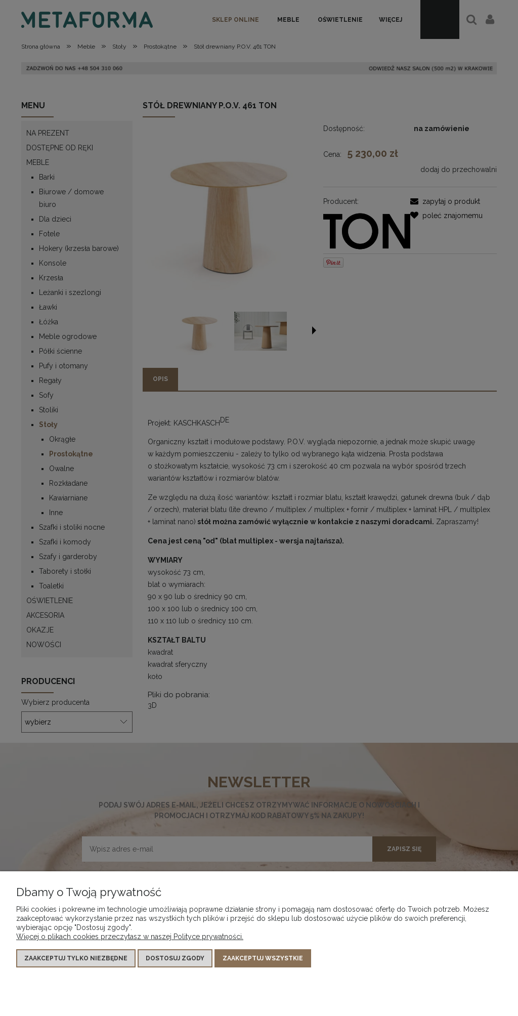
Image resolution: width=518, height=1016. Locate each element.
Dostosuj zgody (175, 958)
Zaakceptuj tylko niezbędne (75, 958)
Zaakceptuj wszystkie (263, 958)
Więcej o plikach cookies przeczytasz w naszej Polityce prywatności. (129, 937)
